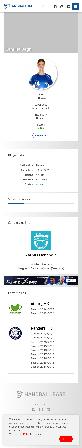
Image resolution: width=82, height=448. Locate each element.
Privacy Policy (22, 434)
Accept (66, 439)
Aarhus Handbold (41, 255)
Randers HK (41, 328)
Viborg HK (40, 303)
